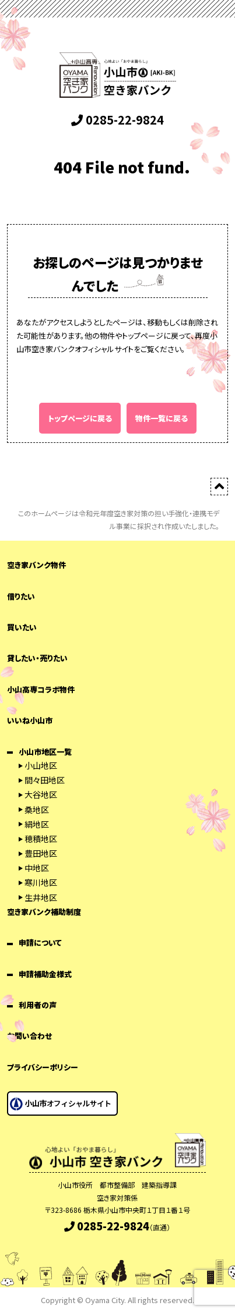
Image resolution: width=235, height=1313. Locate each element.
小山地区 (40, 765)
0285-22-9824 (117, 119)
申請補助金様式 (45, 974)
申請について (40, 942)
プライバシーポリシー (42, 1067)
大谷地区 (40, 794)
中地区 (36, 868)
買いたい (22, 627)
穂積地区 (40, 838)
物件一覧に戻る (161, 418)
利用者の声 (38, 1004)
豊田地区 (40, 853)
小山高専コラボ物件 (41, 689)
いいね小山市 (29, 720)
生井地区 (40, 897)
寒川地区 (40, 882)
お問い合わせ (29, 1035)
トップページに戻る (80, 418)
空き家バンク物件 (36, 564)
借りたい (21, 596)
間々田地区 (44, 780)
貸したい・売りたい (37, 657)
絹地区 (36, 824)
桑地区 (36, 809)
